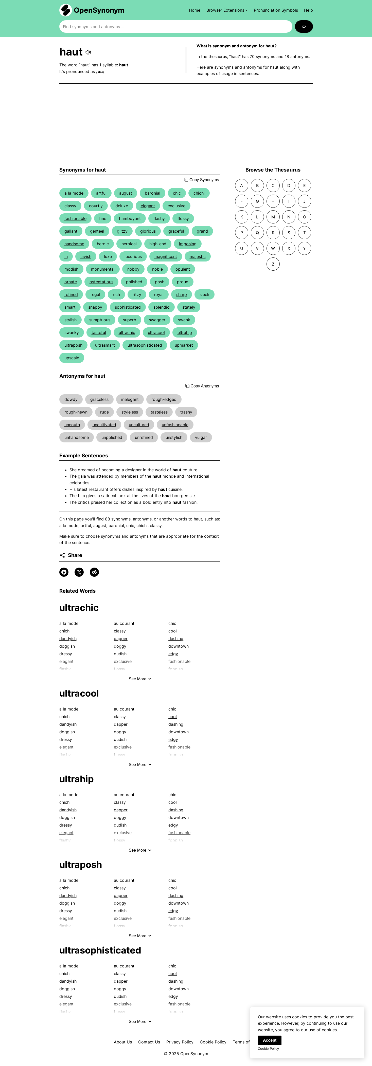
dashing (175, 638)
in (66, 256)
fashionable (75, 218)
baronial (152, 193)
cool (172, 630)
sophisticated (128, 307)
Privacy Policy (179, 1041)
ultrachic (127, 332)
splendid (161, 307)
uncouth (72, 424)
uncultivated (104, 424)
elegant (148, 205)
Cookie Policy (213, 1041)
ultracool (156, 332)
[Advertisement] (186, 125)
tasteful (99, 332)
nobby (133, 269)
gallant (70, 231)
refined (71, 294)
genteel (97, 231)
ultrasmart (105, 345)
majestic (198, 256)
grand (202, 231)
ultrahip (185, 332)
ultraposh (73, 345)
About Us (123, 1041)
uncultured (139, 424)
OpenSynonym (99, 10)
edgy (173, 653)
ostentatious (101, 281)
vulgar (201, 437)
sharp (181, 294)
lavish (85, 256)
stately (188, 307)
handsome (74, 243)
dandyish (68, 638)
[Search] (304, 26)
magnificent (165, 256)
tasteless (159, 412)
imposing (188, 243)
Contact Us (149, 1041)
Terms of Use (245, 1041)
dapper (121, 638)
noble (157, 269)
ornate (70, 281)
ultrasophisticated (145, 345)
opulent (182, 269)
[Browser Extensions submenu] (227, 10)
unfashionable (175, 424)
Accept (269, 1044)
